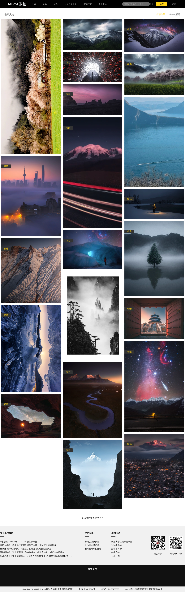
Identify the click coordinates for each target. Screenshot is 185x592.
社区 (34, 4)
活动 (45, 4)
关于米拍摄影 (6, 533)
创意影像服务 (70, 4)
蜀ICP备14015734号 (87, 589)
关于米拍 (102, 4)
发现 (55, 4)
